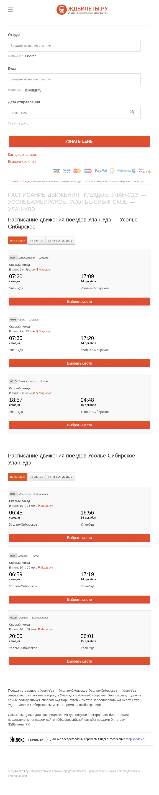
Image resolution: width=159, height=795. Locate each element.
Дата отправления (24, 102)
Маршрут (43, 269)
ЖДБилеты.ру (19, 771)
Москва (30, 56)
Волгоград (33, 90)
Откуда (14, 35)
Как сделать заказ (23, 155)
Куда (12, 68)
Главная (14, 181)
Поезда (26, 181)
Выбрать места (79, 301)
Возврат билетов (22, 162)
